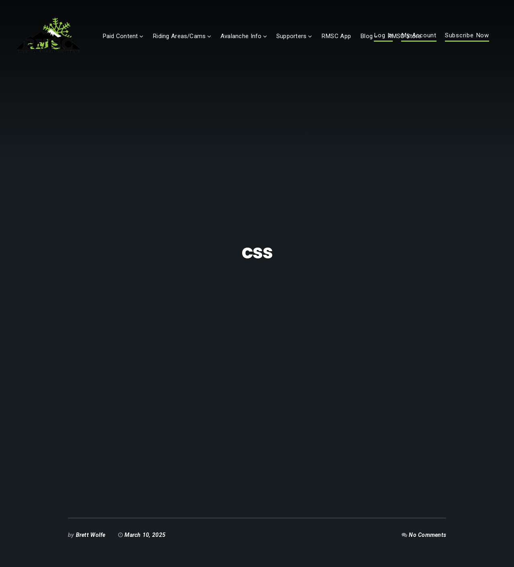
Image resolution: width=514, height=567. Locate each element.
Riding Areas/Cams (203, 43)
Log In (383, 42)
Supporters (316, 43)
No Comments (427, 535)
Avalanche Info (266, 43)
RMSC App (361, 43)
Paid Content (145, 43)
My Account (418, 42)
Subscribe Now (467, 42)
